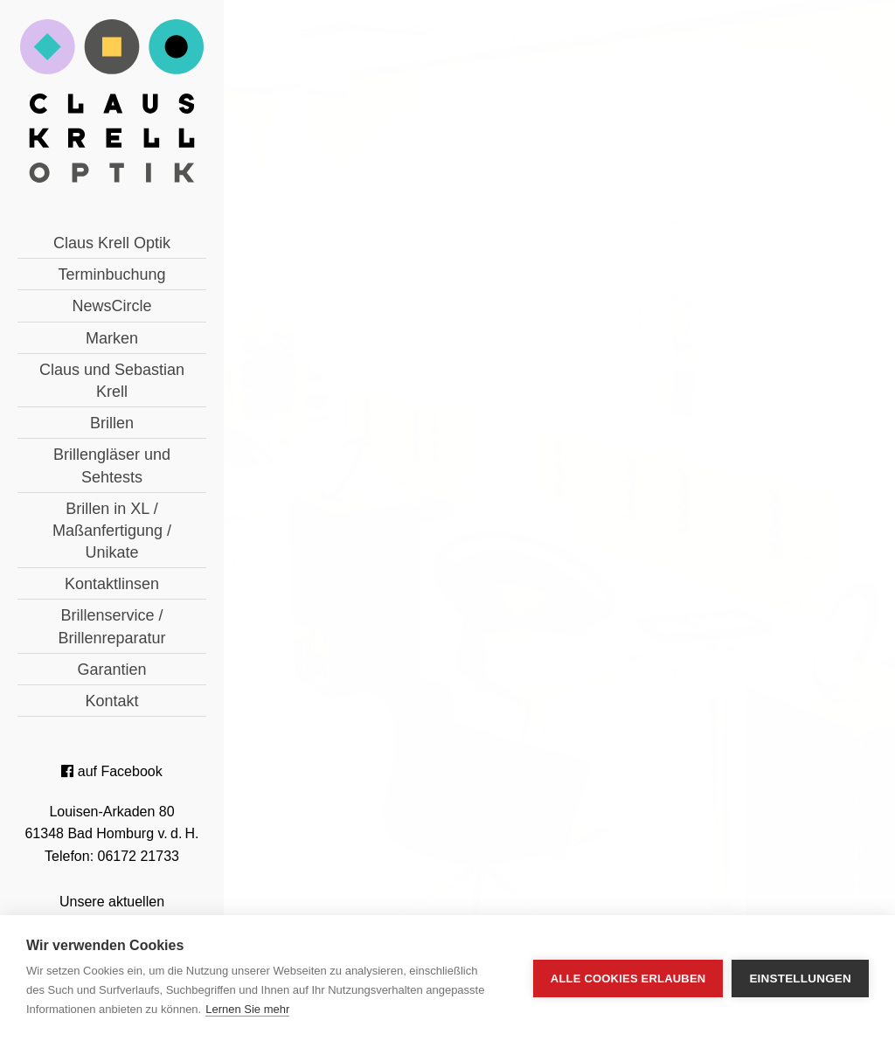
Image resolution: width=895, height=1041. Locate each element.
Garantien (111, 669)
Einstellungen (800, 978)
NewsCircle (111, 306)
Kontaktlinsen (112, 584)
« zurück (369, 621)
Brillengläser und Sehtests (111, 465)
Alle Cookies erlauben (628, 978)
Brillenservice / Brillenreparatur (111, 626)
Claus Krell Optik (111, 243)
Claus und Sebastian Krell (111, 380)
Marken (112, 338)
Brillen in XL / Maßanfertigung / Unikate (111, 530)
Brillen (112, 423)
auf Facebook (111, 771)
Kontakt (111, 701)
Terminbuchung (111, 274)
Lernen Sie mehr (247, 1009)
